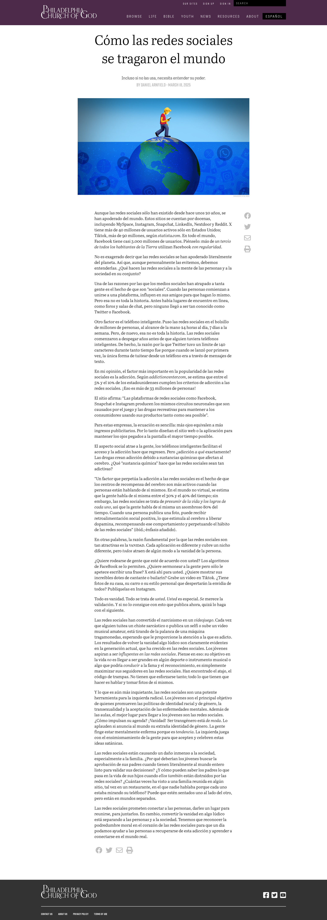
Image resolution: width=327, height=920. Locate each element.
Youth (187, 16)
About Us (62, 914)
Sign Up (209, 3)
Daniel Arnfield (153, 85)
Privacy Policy (80, 914)
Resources (229, 16)
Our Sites (190, 3)
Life (153, 16)
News (206, 16)
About (252, 16)
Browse (134, 16)
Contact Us (46, 914)
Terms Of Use (100, 914)
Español (274, 16)
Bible (169, 16)
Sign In (225, 3)
